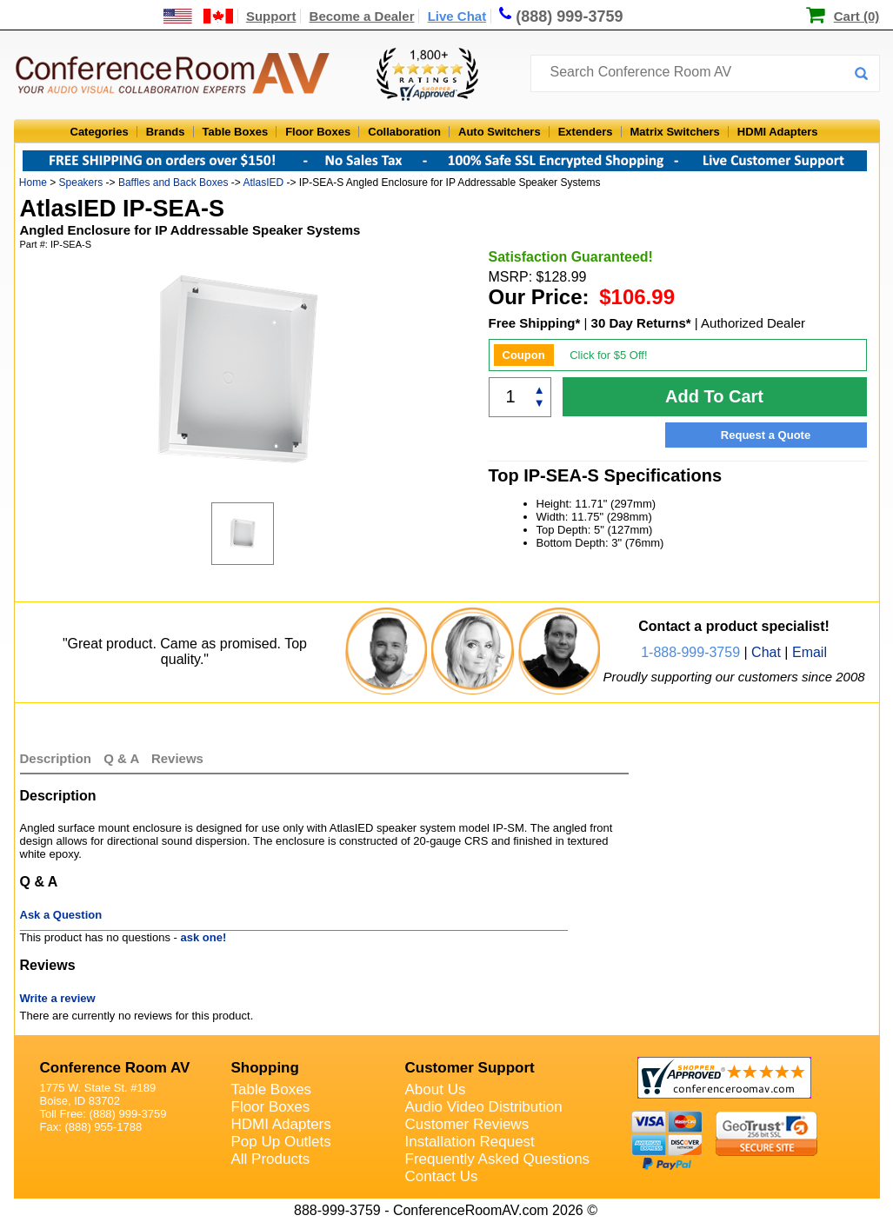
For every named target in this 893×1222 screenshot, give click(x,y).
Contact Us (441, 1176)
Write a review (58, 998)
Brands (165, 131)
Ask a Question (61, 914)
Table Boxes (236, 131)
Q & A (123, 758)
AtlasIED (263, 182)
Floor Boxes (317, 131)
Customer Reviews (467, 1124)
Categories (99, 131)
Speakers (81, 182)
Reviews (177, 758)
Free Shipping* (535, 322)
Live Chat (457, 16)
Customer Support (470, 1067)
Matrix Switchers (675, 131)
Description (56, 758)
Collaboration (404, 131)
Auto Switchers (499, 131)
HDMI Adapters (777, 131)
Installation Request (470, 1141)
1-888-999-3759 (690, 652)
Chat (766, 652)
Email (809, 652)
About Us (435, 1089)
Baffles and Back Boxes (173, 182)
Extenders (585, 131)
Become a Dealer (362, 16)
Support (271, 16)
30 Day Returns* (641, 322)
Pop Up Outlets (281, 1141)
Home (33, 182)
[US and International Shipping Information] (198, 16)
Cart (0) (857, 16)
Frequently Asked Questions (497, 1159)
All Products (270, 1159)
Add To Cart (714, 396)
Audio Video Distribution (484, 1107)
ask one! (204, 937)
